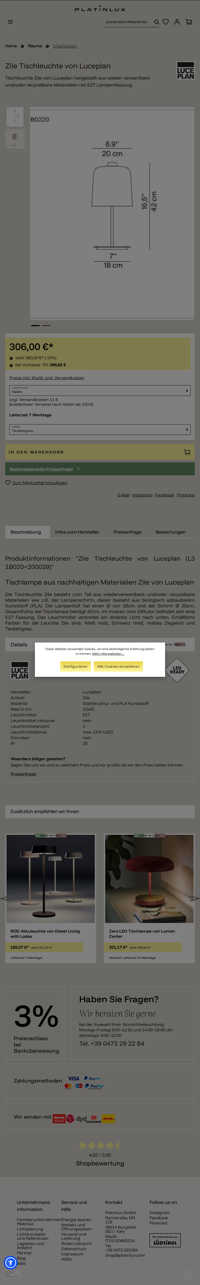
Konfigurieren (76, 666)
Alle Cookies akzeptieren (118, 666)
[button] (10, 1262)
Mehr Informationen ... (108, 653)
